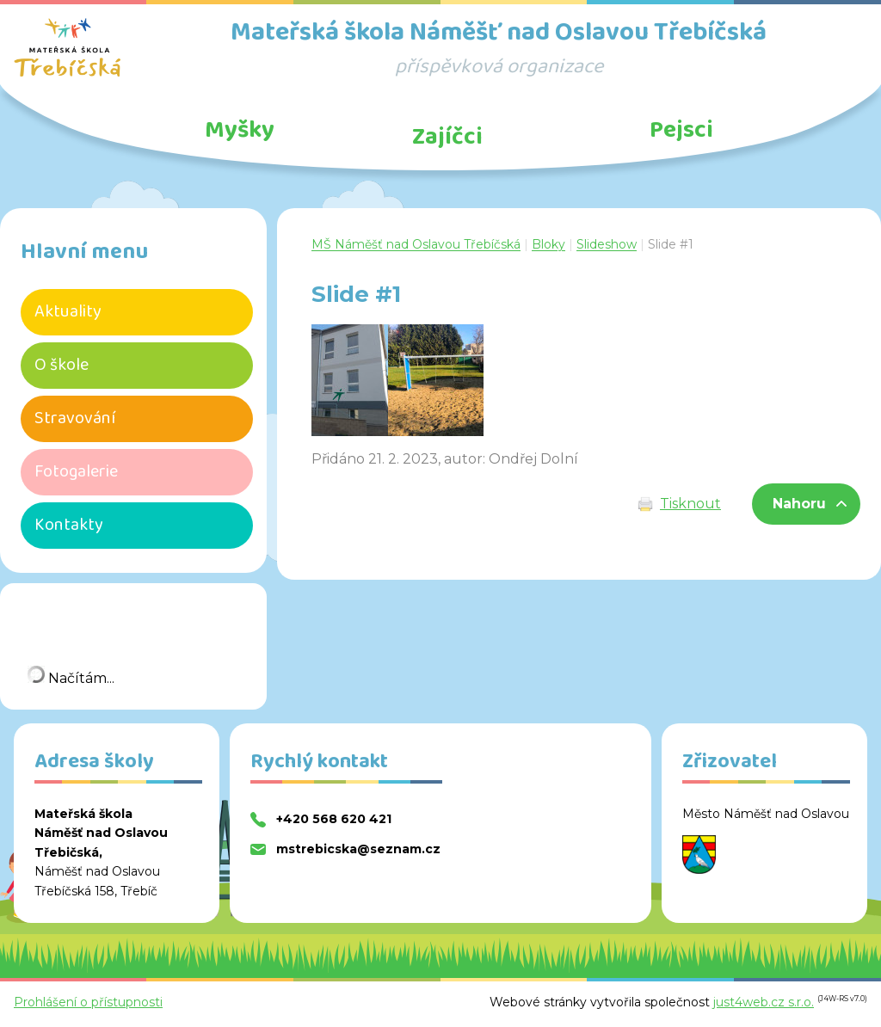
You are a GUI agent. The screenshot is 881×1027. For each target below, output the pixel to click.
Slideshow (606, 244)
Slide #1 (670, 244)
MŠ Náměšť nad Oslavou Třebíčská (416, 244)
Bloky (548, 244)
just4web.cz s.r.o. (763, 1002)
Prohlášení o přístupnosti (88, 1002)
